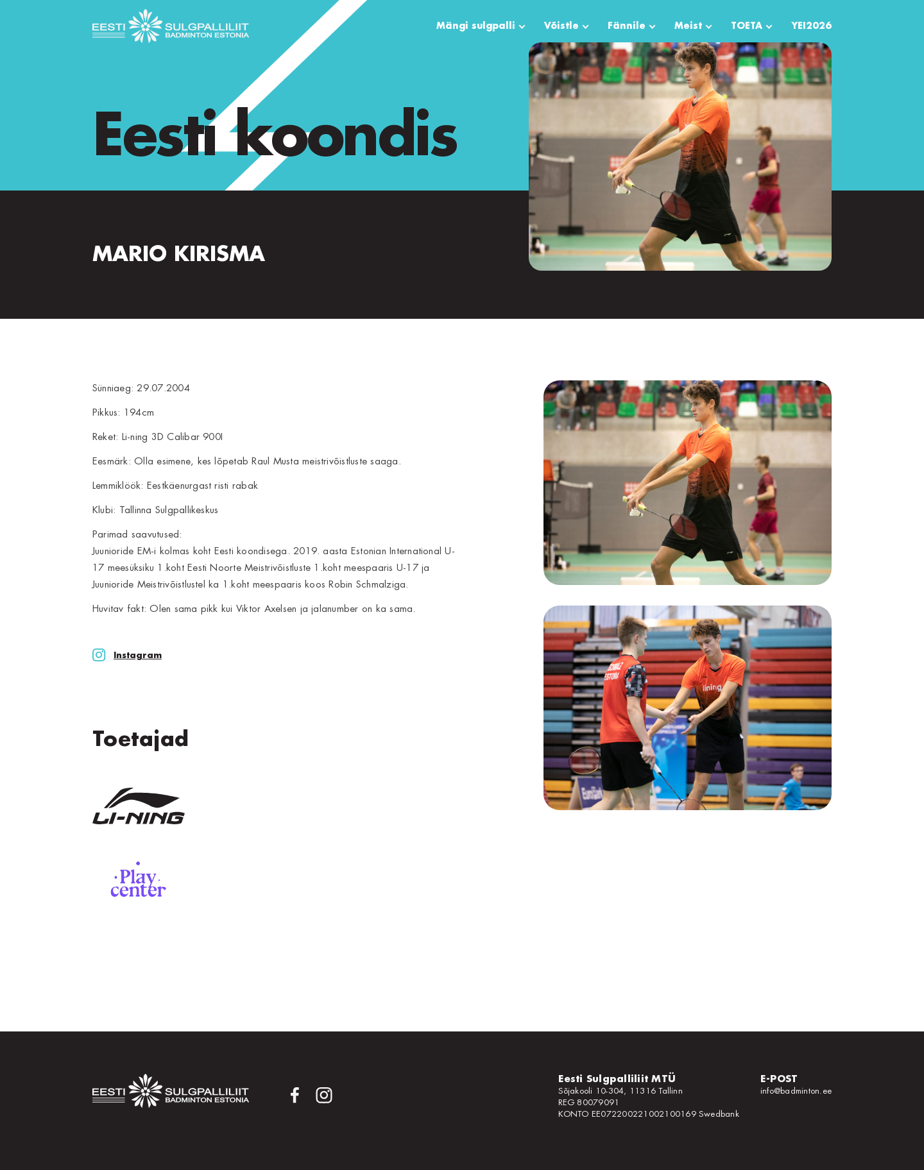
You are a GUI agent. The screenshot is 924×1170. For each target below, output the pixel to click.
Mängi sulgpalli (475, 25)
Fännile (627, 25)
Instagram (127, 655)
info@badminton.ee (796, 1091)
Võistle (561, 25)
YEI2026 (811, 25)
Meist (688, 25)
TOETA (746, 25)
